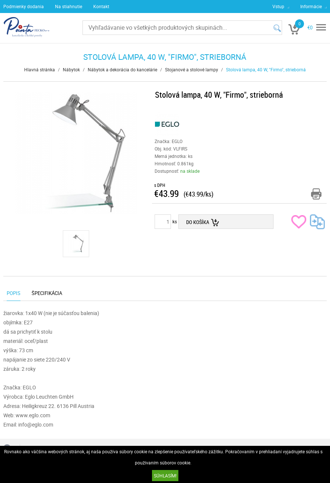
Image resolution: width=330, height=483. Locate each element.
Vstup (278, 6)
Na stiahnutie (68, 6)
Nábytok (71, 69)
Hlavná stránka (39, 69)
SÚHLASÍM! (165, 476)
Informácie (311, 6)
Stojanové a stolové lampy (191, 69)
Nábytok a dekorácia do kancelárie (122, 69)
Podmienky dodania (23, 6)
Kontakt (101, 6)
